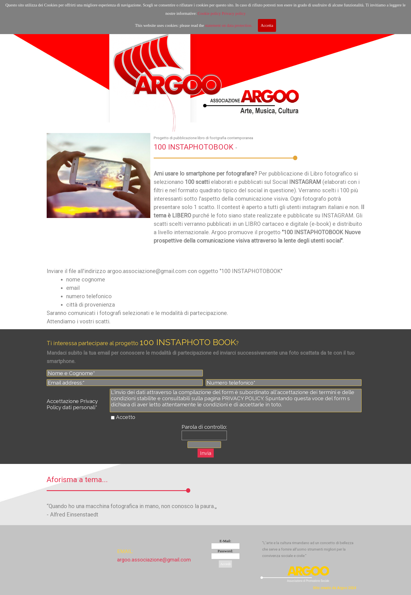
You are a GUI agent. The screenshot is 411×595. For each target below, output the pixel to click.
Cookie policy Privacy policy (222, 13)
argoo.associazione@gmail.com (154, 560)
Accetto (125, 417)
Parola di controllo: (204, 427)
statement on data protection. (228, 25)
